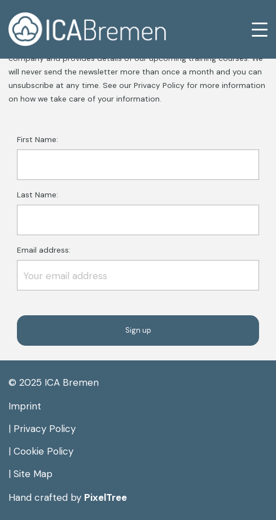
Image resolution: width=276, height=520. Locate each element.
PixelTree (105, 497)
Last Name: (138, 212)
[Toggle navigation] (252, 29)
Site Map (33, 474)
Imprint (24, 406)
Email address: (138, 267)
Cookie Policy (43, 451)
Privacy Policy (45, 428)
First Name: (138, 157)
